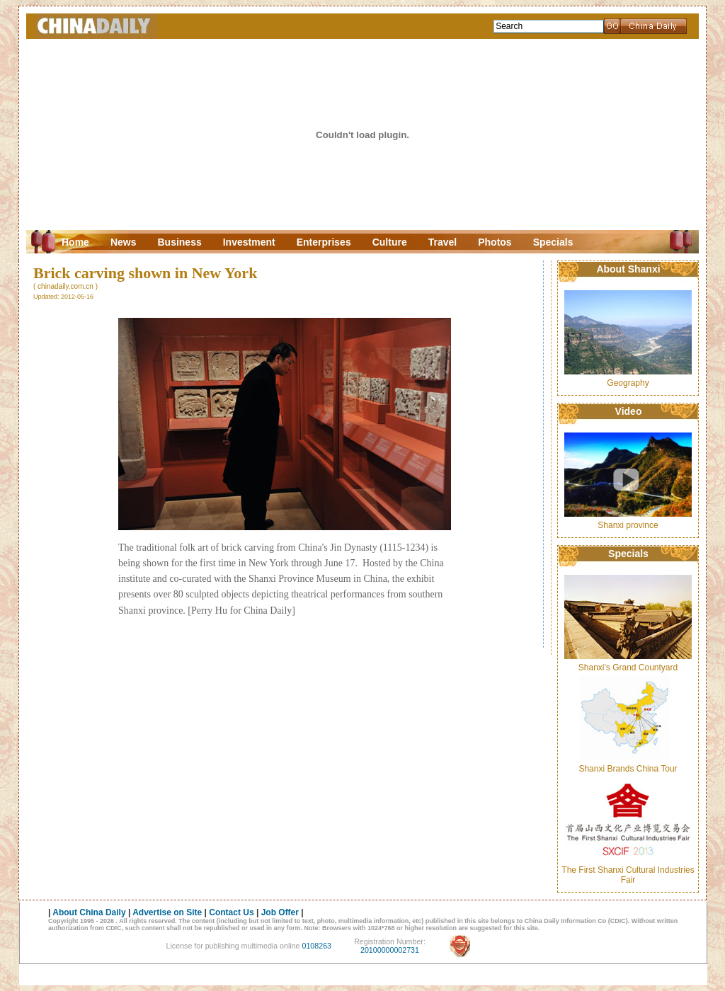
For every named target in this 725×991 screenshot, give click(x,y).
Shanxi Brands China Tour (627, 769)
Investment (249, 242)
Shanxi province (628, 525)
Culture (389, 242)
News (123, 242)
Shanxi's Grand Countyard (628, 667)
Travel (442, 242)
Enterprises (324, 242)
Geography (628, 383)
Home (75, 242)
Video (628, 411)
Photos (494, 242)
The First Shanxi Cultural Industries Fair (627, 875)
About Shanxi (628, 269)
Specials (553, 242)
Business (179, 242)
